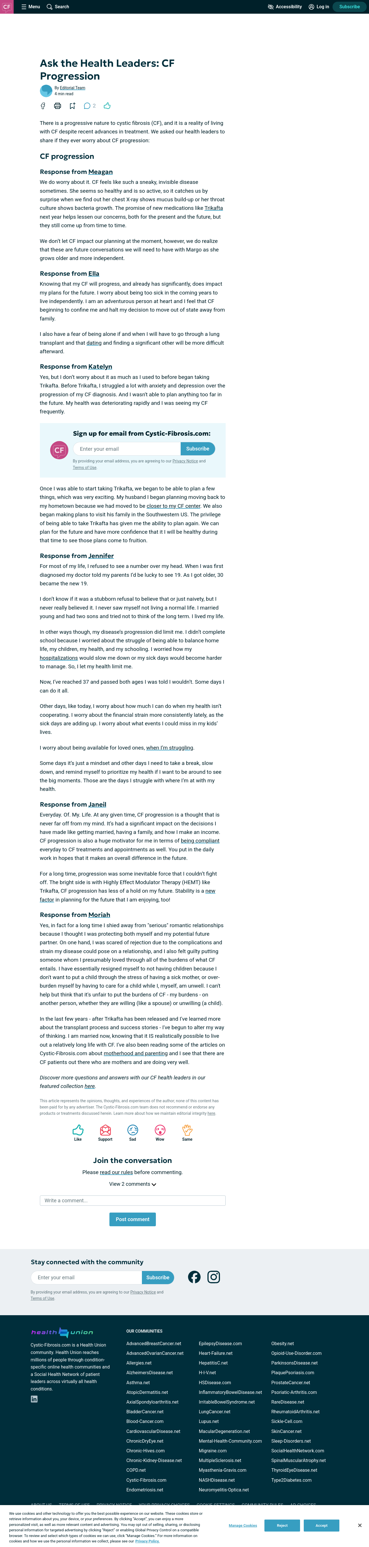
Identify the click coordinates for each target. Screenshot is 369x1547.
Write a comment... (66, 1200)
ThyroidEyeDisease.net (294, 1470)
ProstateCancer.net (290, 1382)
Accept (322, 1525)
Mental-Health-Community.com (230, 1441)
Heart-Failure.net (216, 1353)
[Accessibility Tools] (285, 7)
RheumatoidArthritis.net (295, 1411)
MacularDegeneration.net (224, 1431)
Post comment (132, 1219)
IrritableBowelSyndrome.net (227, 1402)
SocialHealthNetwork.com (297, 1450)
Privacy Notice (185, 461)
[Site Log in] (318, 7)
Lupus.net (209, 1421)
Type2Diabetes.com (291, 1480)
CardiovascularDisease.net (153, 1431)
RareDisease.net (287, 1402)
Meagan (100, 172)
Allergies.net (139, 1363)
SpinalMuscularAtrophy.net (298, 1460)
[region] (184, 1526)
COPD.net (136, 1470)
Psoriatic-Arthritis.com (294, 1392)
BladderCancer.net (145, 1411)
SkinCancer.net (286, 1431)
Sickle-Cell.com (286, 1421)
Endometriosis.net (145, 1490)
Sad (129, 1133)
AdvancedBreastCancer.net (154, 1343)
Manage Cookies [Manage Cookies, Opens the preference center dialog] (243, 1525)
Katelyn (100, 366)
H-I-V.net (207, 1372)
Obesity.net (282, 1343)
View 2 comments (132, 1184)
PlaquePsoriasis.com (292, 1372)
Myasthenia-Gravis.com (222, 1470)
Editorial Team (72, 88)
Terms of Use (85, 467)
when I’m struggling (169, 747)
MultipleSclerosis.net (220, 1460)
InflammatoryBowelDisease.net (230, 1392)
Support (103, 1133)
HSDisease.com (215, 1382)
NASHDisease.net (217, 1480)
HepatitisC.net (213, 1363)
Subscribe (349, 6)
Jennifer (101, 556)
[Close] (360, 1525)
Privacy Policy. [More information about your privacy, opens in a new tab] (147, 1541)
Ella (93, 273)
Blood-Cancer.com (145, 1421)
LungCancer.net (215, 1411)
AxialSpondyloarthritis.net (153, 1402)
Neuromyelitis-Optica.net (224, 1490)
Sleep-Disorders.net (291, 1441)
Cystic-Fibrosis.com (146, 1480)
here (90, 1086)
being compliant (200, 840)
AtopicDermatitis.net (147, 1392)
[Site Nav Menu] (31, 7)
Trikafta (214, 208)
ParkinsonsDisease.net (294, 1363)
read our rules (116, 1172)
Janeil (97, 804)
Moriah (99, 915)
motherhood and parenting (136, 1053)
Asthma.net (138, 1382)
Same (184, 1133)
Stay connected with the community (87, 1262)
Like (75, 1133)
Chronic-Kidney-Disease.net (154, 1460)
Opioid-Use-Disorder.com (296, 1353)
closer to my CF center (173, 506)
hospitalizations (59, 658)
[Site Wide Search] (58, 7)
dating (94, 343)
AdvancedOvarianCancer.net (155, 1353)
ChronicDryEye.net (145, 1441)
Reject (282, 1525)
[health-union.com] (62, 1331)
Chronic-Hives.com (146, 1450)
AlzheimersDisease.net (150, 1372)
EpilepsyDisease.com (220, 1343)
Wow (157, 1133)
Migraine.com (213, 1450)
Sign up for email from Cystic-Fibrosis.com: (142, 433)
